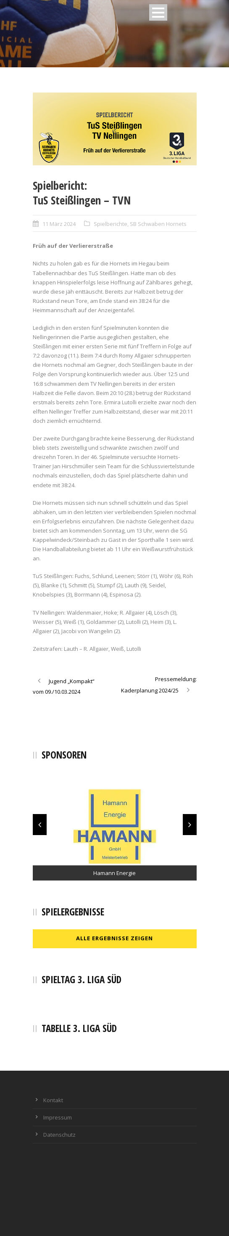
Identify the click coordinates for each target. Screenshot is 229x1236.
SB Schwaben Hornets (158, 224)
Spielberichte (110, 224)
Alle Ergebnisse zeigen (114, 938)
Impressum (57, 1117)
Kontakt (53, 1100)
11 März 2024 (59, 224)
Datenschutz (59, 1134)
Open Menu (158, 12)
